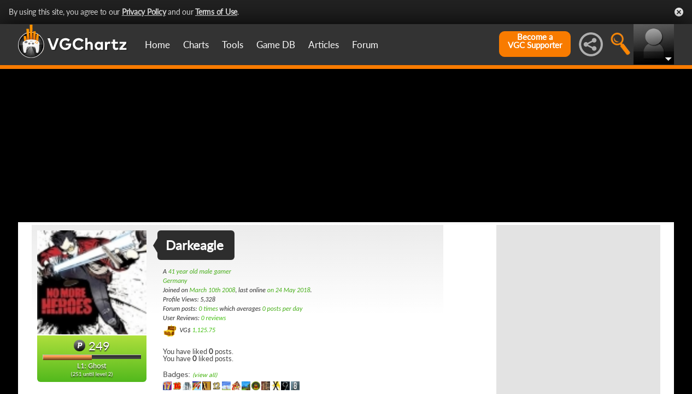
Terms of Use (216, 11)
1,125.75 (203, 330)
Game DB (275, 44)
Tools (232, 44)
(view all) (204, 375)
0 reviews (213, 318)
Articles (323, 44)
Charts (196, 44)
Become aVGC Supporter (535, 41)
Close (679, 12)
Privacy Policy (144, 11)
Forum (365, 44)
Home (157, 44)
